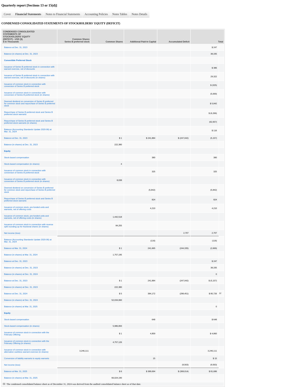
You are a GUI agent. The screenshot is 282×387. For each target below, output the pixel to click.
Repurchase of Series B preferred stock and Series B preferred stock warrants (28, 113)
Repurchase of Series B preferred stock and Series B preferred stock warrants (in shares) (28, 122)
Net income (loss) (12, 233)
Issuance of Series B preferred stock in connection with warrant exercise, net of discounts (29, 68)
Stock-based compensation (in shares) (21, 164)
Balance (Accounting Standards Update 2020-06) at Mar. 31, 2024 (27, 130)
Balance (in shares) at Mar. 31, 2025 (20, 306)
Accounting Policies (96, 14)
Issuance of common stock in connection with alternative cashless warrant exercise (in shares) (26, 351)
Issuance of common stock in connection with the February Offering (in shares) (26, 342)
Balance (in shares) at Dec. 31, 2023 (21, 54)
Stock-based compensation (16, 157)
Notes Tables (119, 14)
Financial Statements (28, 14)
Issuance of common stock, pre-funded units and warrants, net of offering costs (26, 208)
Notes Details (139, 14)
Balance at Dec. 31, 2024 (15, 293)
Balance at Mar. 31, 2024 (15, 248)
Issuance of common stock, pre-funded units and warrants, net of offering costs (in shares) (26, 217)
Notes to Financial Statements (63, 14)
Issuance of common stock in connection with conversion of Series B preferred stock (25, 85)
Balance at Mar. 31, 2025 (15, 371)
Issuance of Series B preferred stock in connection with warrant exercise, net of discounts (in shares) (29, 76)
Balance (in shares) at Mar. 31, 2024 (20, 255)
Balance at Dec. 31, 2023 (15, 47)
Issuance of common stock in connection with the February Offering (26, 333)
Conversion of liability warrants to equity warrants (26, 358)
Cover (7, 14)
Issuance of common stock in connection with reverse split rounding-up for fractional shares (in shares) (28, 225)
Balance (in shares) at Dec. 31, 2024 (21, 274)
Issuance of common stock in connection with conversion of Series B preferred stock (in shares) (26, 94)
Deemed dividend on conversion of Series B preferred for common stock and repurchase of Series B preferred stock (29, 103)
